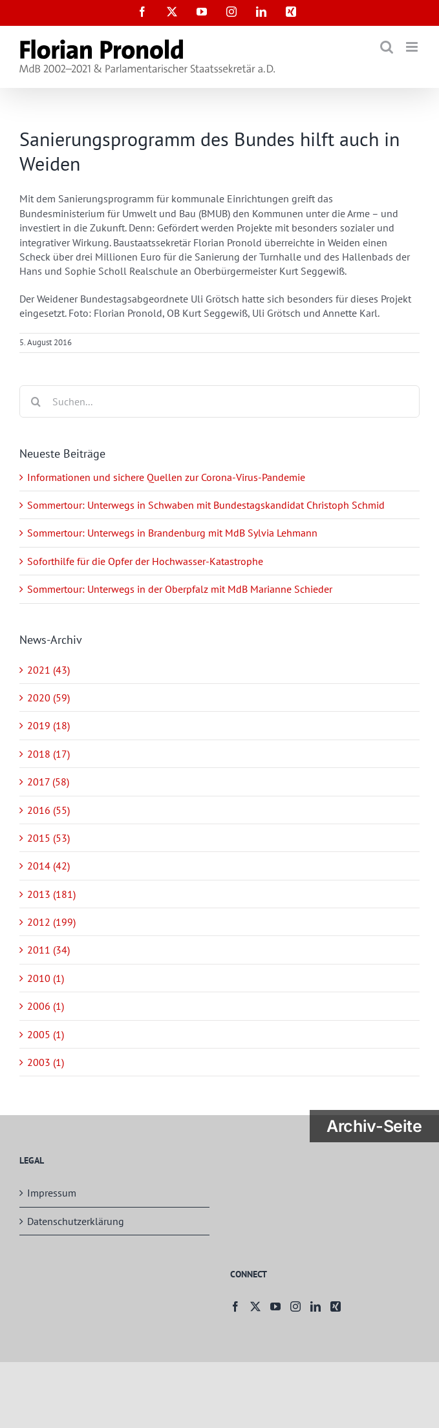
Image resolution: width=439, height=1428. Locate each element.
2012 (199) (51, 921)
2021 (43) (48, 669)
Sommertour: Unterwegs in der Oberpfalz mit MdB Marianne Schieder (179, 588)
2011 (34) (48, 949)
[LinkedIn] (315, 1306)
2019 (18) (48, 725)
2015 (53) (48, 837)
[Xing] (335, 1306)
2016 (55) (48, 810)
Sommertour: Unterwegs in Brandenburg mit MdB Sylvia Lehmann (172, 532)
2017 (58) (48, 781)
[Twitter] (255, 1306)
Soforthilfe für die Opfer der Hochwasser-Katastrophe (145, 561)
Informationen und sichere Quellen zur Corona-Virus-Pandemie (166, 477)
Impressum (51, 1192)
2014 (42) (48, 865)
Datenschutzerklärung (75, 1221)
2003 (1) (45, 1062)
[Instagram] (295, 1306)
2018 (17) (48, 753)
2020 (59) (48, 697)
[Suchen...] (219, 401)
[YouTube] (275, 1306)
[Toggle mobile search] (386, 47)
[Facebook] (235, 1306)
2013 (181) (51, 894)
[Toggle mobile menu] (413, 47)
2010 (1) (45, 978)
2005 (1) (45, 1034)
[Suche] (35, 401)
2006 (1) (45, 1005)
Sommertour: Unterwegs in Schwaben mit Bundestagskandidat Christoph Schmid (206, 504)
